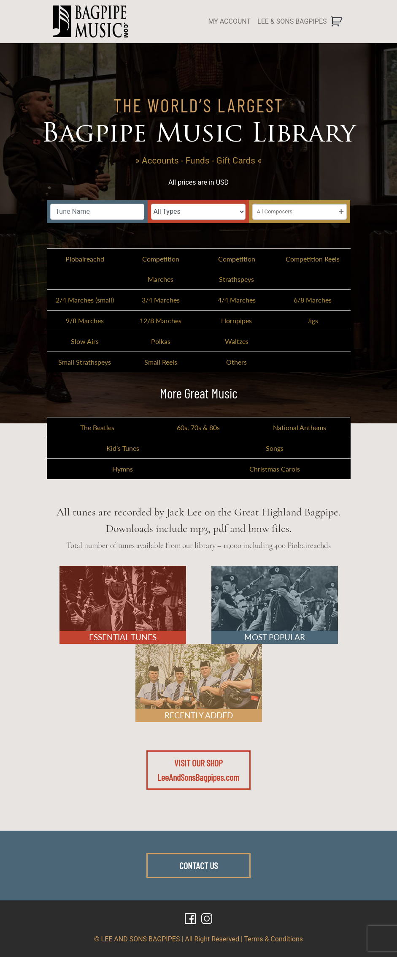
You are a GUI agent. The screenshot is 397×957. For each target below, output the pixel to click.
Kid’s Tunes (122, 448)
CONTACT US (198, 865)
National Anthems (299, 427)
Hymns (122, 469)
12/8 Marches (160, 320)
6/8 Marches (313, 300)
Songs (275, 448)
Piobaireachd (84, 259)
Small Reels (160, 362)
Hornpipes (236, 320)
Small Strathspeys (84, 362)
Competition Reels (313, 259)
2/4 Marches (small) (85, 300)
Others (236, 362)
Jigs (312, 320)
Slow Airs (85, 341)
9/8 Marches (85, 320)
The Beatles (97, 427)
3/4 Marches (161, 300)
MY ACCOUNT (229, 21)
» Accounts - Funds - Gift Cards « (198, 160)
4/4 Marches (237, 300)
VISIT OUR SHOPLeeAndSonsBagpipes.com (198, 770)
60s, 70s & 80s (198, 427)
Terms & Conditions (273, 939)
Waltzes (236, 341)
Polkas (160, 341)
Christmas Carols (274, 469)
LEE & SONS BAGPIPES (292, 21)
